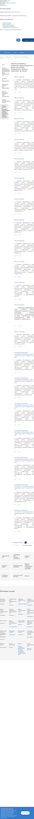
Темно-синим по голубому (8, 25)
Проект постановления (19, 261)
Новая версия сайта (19, 34)
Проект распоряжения (19, 76)
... (14, 544)
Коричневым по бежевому (8, 26)
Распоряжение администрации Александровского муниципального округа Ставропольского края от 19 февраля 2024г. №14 (23, 380)
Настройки (2, 4)
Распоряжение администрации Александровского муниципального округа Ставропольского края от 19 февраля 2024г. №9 (23, 512)
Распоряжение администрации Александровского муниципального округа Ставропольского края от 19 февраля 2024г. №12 (23, 433)
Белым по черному (7, 23)
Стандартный (15, 15)
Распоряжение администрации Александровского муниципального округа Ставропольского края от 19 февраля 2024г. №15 (23, 460)
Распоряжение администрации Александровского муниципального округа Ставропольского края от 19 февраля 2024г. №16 (23, 355)
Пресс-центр (7, 52)
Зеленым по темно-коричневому (10, 27)
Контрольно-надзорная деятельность (9, 72)
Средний (20, 15)
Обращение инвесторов (6, 60)
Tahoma (9, 12)
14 (16, 545)
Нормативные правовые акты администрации (5, 86)
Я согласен (25, 813)
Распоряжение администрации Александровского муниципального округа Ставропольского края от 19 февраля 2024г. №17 (23, 406)
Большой (24, 15)
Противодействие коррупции (20, 60)
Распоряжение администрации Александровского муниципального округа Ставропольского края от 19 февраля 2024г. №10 (23, 487)
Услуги (14, 52)
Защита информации (27, 64)
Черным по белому (7, 22)
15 (18, 545)
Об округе (24, 44)
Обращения (17, 56)
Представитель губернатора (7, 56)
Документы (21, 52)
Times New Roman (16, 12)
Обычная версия (3, 5)
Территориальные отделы (24, 46)
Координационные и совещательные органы (10, 64)
